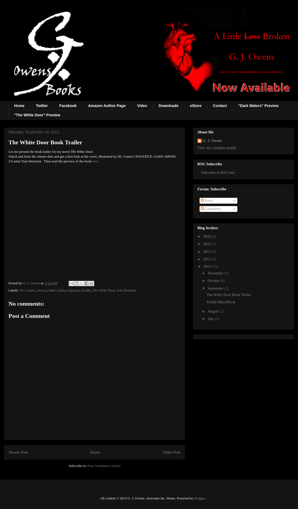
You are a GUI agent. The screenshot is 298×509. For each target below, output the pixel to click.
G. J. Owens (212, 141)
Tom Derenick (126, 290)
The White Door (103, 290)
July (211, 319)
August (213, 311)
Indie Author (57, 290)
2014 (207, 259)
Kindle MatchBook (221, 302)
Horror (42, 290)
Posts (207, 201)
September (216, 288)
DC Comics (28, 290)
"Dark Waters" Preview (258, 106)
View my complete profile (217, 148)
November (216, 273)
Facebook (68, 106)
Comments (211, 209)
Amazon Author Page (107, 106)
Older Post (171, 452)
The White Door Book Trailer (229, 295)
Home (19, 106)
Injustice (74, 290)
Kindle (86, 290)
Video (142, 106)
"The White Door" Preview (37, 115)
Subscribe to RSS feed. (216, 173)
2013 (207, 267)
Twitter (42, 106)
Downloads (169, 106)
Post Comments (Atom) (104, 466)
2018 (207, 237)
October (214, 281)
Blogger (199, 498)
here (95, 161)
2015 (207, 252)
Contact (220, 106)
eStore (196, 106)
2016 (207, 244)
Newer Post (18, 452)
